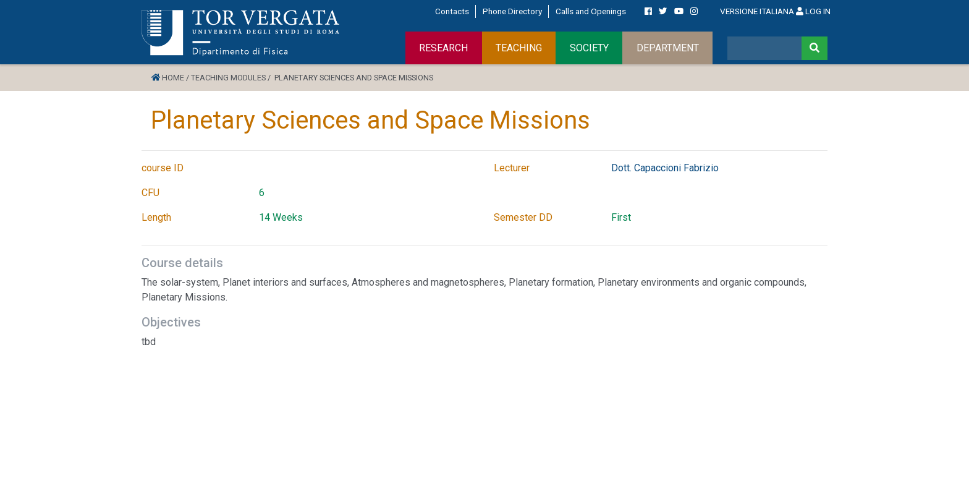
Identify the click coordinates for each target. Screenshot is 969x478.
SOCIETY (589, 48)
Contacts (452, 11)
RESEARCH (443, 48)
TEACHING (519, 48)
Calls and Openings (591, 11)
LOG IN (813, 11)
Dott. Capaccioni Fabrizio (665, 168)
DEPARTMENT (668, 48)
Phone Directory (512, 11)
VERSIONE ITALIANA (757, 11)
